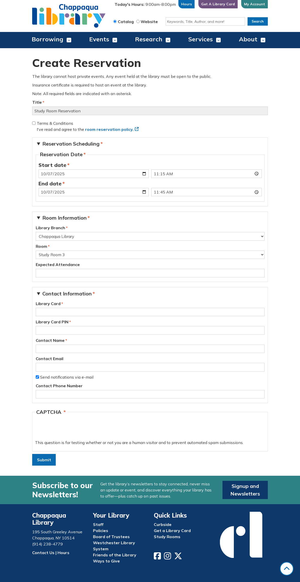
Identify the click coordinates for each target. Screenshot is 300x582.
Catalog (126, 21)
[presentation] (73, 429)
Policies (100, 530)
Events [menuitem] (99, 39)
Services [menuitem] (200, 39)
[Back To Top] (287, 569)
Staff (98, 524)
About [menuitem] (248, 39)
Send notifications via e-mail (66, 377)
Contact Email (49, 358)
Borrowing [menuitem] (47, 39)
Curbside (163, 524)
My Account (254, 4)
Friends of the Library (114, 554)
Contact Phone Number (59, 385)
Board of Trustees (111, 536)
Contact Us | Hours (50, 552)
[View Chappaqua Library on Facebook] (158, 557)
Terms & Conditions (55, 123)
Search (258, 21)
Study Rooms (167, 536)
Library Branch (50, 227)
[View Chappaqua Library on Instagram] (168, 557)
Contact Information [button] (67, 293)
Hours (186, 4)
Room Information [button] (64, 218)
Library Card (48, 303)
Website (149, 21)
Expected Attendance (58, 264)
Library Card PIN (52, 321)
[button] (145, 5)
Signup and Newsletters (245, 490)
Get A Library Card (218, 4)
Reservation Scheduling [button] (71, 143)
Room (41, 246)
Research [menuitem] (148, 39)
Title (37, 102)
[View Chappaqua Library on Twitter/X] (178, 557)
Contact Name (50, 340)
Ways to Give (106, 560)
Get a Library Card (172, 530)
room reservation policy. (109, 129)
